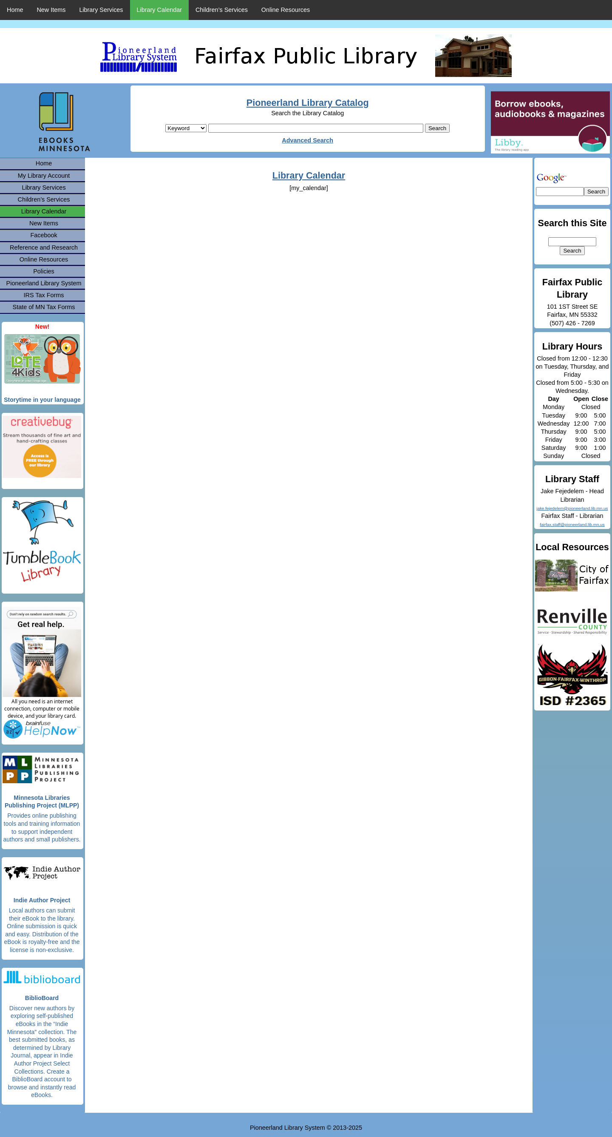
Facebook (43, 235)
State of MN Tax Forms (44, 307)
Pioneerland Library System (44, 283)
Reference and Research (44, 247)
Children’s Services (222, 9)
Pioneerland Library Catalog (307, 102)
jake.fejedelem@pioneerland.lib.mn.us (572, 508)
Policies (43, 271)
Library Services (101, 9)
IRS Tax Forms (44, 295)
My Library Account (44, 175)
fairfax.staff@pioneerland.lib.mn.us (572, 524)
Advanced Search (307, 140)
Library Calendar (159, 9)
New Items (51, 9)
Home (15, 9)
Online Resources (285, 9)
